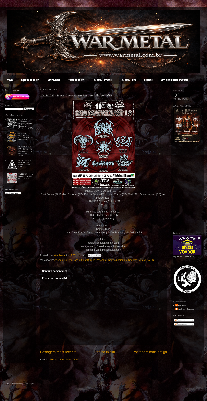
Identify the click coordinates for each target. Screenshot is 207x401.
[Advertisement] (182, 187)
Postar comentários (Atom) (64, 359)
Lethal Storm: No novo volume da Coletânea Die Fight (25, 163)
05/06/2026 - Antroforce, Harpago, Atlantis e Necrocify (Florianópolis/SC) (26, 124)
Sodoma (132, 260)
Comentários (181, 324)
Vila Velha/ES (146, 260)
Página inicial (104, 352)
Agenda (58, 260)
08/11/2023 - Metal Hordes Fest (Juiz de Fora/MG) (25, 176)
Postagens (180, 320)
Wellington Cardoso (186, 309)
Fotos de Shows (76, 80)
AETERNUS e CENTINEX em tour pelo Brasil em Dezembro (25, 136)
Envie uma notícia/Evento (174, 80)
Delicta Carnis (72, 260)
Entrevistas (54, 80)
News (10, 80)
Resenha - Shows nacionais (111, 260)
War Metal (182, 305)
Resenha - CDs (128, 80)
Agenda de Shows (30, 80)
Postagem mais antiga (150, 352)
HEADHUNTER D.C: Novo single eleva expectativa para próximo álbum (25, 151)
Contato (148, 80)
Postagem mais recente (58, 352)
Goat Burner (88, 260)
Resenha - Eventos (103, 80)
